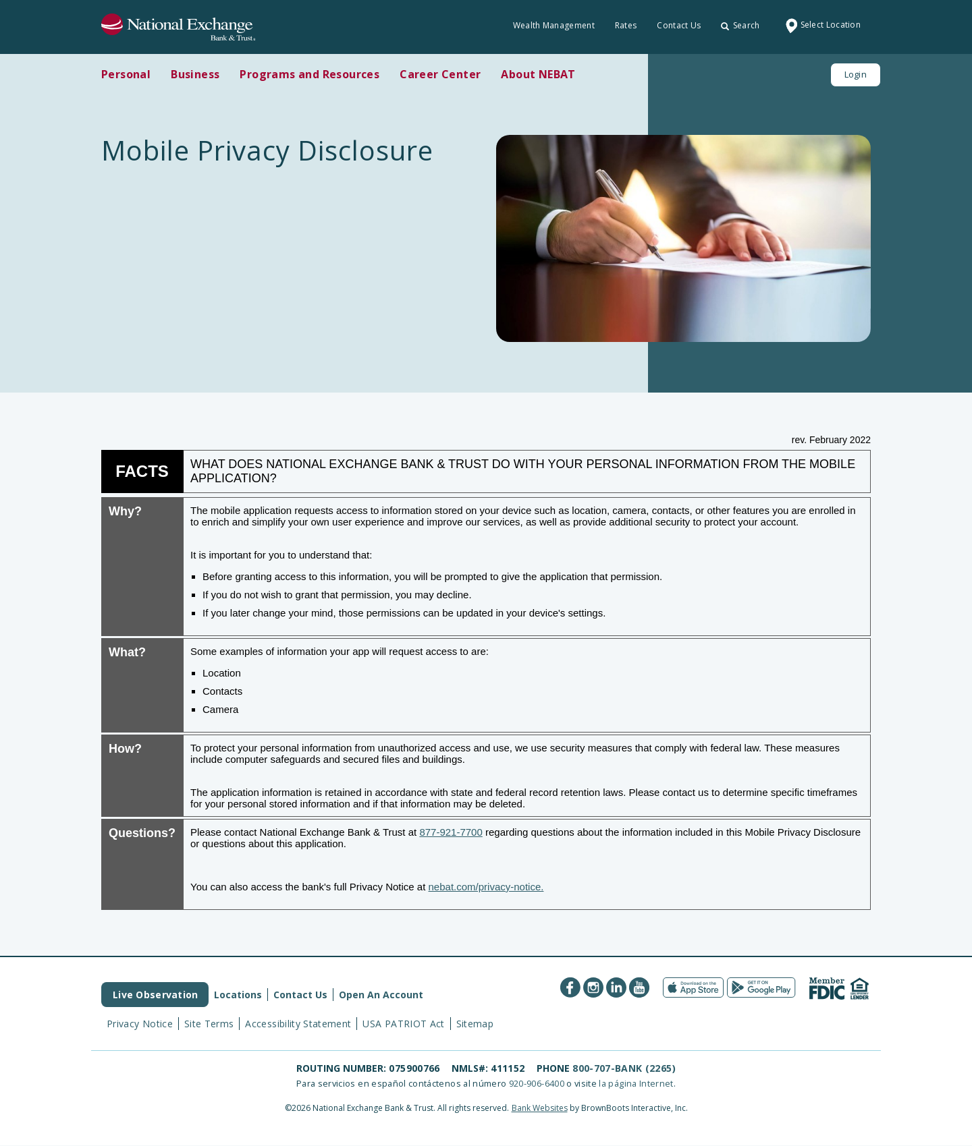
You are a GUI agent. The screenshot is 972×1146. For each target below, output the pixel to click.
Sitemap (474, 1023)
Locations (238, 994)
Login (855, 74)
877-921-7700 (450, 832)
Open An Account (381, 994)
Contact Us (679, 25)
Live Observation (155, 994)
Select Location (820, 26)
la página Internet (636, 1083)
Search (740, 25)
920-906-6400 (536, 1083)
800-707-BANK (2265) (624, 1068)
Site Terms (209, 1023)
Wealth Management (554, 25)
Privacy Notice (140, 1023)
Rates (626, 25)
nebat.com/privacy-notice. (486, 886)
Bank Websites (540, 1108)
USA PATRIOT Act (403, 1023)
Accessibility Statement (298, 1023)
